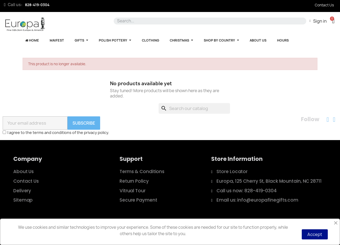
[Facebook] (328, 119)
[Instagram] (334, 119)
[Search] (194, 108)
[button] (333, 21)
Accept (314, 234)
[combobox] (209, 21)
